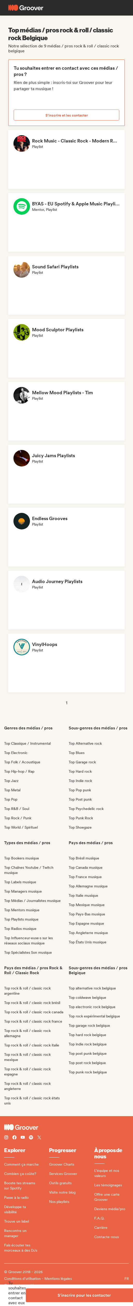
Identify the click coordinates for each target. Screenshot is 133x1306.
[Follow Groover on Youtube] (23, 1138)
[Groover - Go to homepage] (66, 1127)
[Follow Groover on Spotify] (31, 1138)
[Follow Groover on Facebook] (14, 1138)
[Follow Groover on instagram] (6, 1138)
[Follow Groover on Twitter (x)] (39, 1138)
